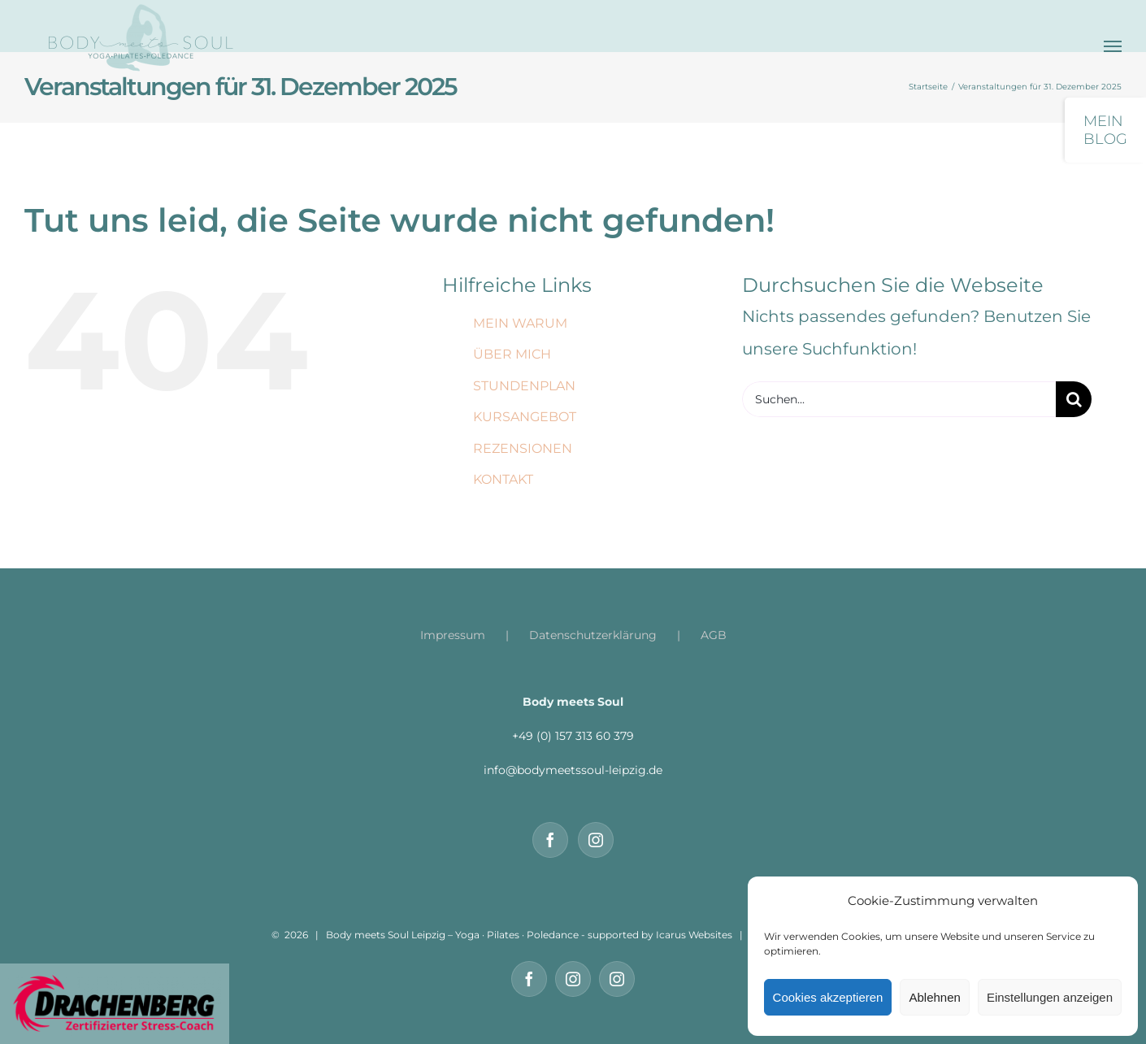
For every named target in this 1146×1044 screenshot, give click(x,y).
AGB (714, 635)
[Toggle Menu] (1112, 46)
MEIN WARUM (520, 323)
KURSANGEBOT (524, 416)
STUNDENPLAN (524, 386)
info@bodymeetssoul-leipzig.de (573, 770)
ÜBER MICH (512, 354)
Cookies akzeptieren (828, 997)
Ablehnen (934, 997)
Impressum (452, 635)
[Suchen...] (899, 399)
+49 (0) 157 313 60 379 (573, 736)
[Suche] (1074, 399)
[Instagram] (596, 840)
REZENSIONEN (522, 448)
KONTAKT (503, 479)
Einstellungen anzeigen (1050, 997)
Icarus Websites (694, 935)
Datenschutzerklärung (593, 635)
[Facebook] (550, 840)
